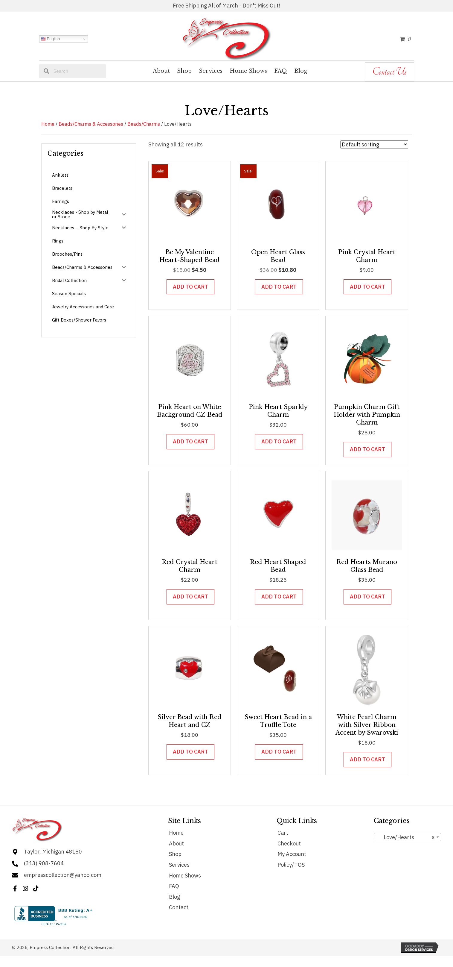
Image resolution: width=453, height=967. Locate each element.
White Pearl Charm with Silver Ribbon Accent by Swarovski (366, 724)
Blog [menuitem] (174, 896)
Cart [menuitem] (282, 832)
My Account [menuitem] (291, 854)
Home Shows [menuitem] (185, 875)
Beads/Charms (143, 124)
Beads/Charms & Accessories (91, 124)
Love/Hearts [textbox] (405, 837)
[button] (15, 889)
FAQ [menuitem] (174, 886)
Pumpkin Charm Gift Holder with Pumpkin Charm (367, 414)
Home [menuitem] (176, 832)
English (50, 39)
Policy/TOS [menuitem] (291, 864)
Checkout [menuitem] (289, 843)
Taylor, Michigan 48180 (53, 851)
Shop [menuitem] (175, 854)
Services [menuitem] (179, 864)
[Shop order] (374, 144)
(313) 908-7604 (44, 863)
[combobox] (407, 837)
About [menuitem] (176, 843)
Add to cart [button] (190, 286)
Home (47, 124)
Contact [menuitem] (178, 907)
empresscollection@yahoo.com (62, 874)
